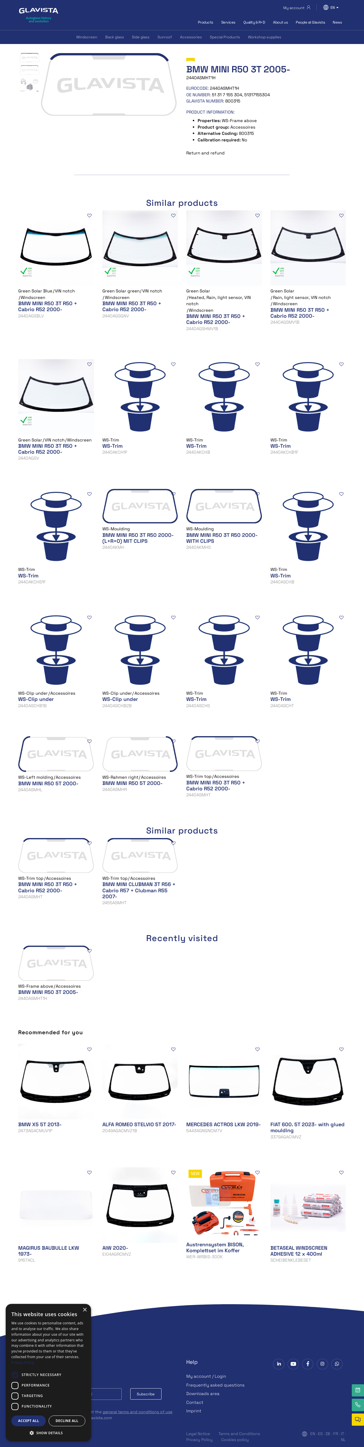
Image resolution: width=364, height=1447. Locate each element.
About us (280, 22)
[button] (48, 1433)
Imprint (193, 1411)
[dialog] (48, 1372)
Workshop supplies (264, 37)
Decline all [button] (67, 1420)
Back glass (114, 37)
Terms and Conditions (239, 1433)
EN (312, 1433)
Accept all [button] (28, 1420)
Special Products (225, 37)
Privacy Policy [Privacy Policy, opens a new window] (22, 1362)
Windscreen (86, 37)
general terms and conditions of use (137, 1411)
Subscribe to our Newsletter (54, 1368)
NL (343, 1439)
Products (205, 22)
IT (342, 1433)
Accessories (191, 37)
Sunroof (165, 37)
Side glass (141, 37)
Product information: (210, 112)
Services (228, 22)
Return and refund (205, 153)
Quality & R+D (254, 22)
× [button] (84, 1310)
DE (328, 1433)
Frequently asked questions (215, 1385)
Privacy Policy (199, 1439)
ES (320, 1433)
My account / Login (206, 1376)
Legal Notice (198, 1433)
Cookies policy (235, 1439)
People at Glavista (310, 22)
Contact (194, 1402)
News (337, 22)
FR (335, 1433)
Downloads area (203, 1393)
